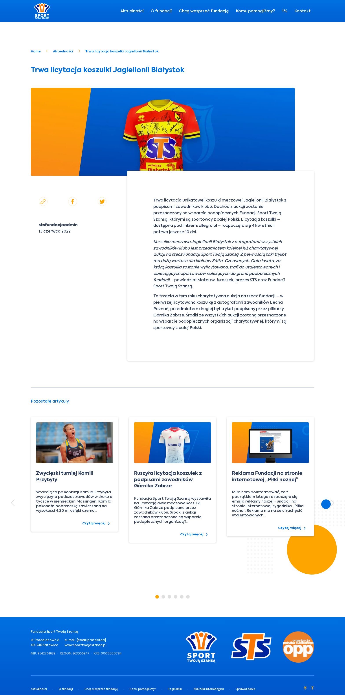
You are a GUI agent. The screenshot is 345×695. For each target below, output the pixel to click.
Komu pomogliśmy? (255, 11)
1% (284, 11)
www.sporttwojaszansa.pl (85, 645)
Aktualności (132, 11)
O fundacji (161, 11)
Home (36, 51)
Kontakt (302, 11)
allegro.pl (208, 225)
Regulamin (175, 689)
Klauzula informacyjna (209, 689)
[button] (13, 503)
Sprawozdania (245, 689)
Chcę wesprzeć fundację (204, 11)
